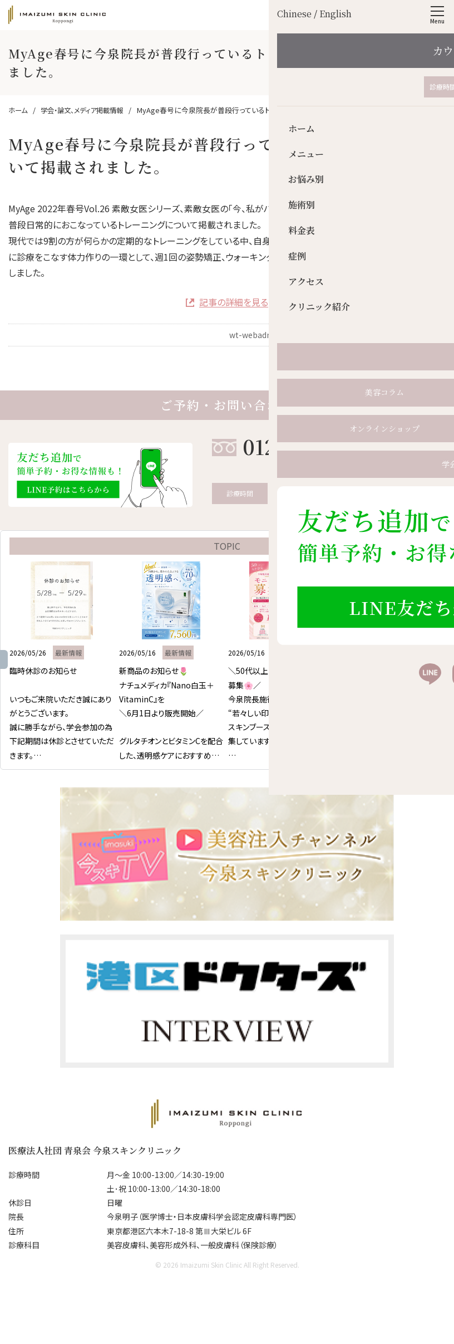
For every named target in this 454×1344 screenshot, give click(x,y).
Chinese (378, 14)
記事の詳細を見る (233, 301)
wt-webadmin (255, 334)
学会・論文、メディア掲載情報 (388, 357)
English (408, 14)
